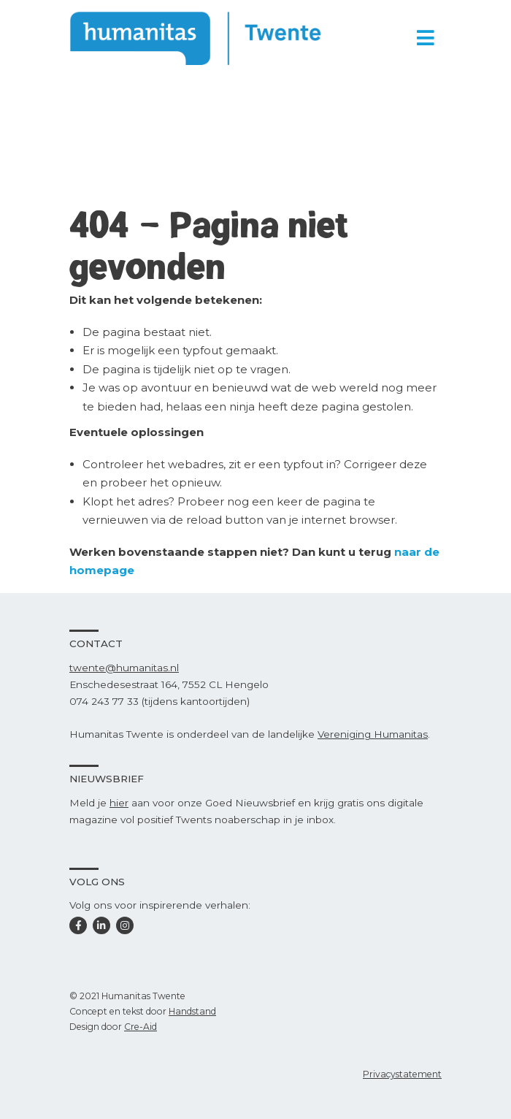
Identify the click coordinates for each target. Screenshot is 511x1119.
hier (119, 803)
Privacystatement (402, 1074)
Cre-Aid (140, 1026)
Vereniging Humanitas (373, 734)
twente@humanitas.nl (124, 667)
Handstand (192, 1011)
